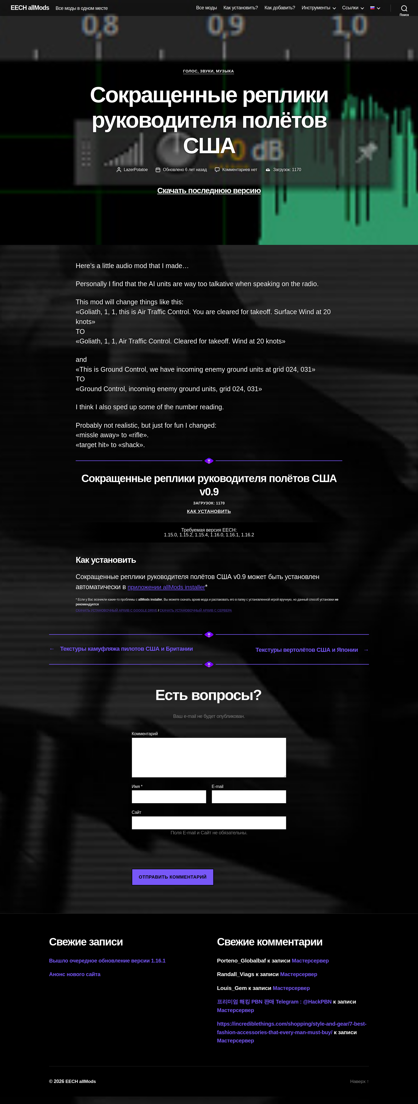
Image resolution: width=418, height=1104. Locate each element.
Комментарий (145, 741)
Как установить (209, 512)
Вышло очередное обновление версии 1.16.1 (110, 968)
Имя (137, 794)
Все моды (206, 7)
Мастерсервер (311, 968)
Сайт (136, 820)
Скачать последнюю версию (208, 191)
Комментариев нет (240, 170)
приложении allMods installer (170, 587)
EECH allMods (31, 8)
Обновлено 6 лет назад (184, 170)
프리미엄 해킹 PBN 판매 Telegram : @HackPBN (277, 1009)
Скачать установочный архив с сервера (196, 611)
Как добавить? (279, 7)
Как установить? (240, 7)
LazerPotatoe (135, 170)
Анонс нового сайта (76, 982)
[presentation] (172, 866)
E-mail (217, 794)
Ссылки (350, 7)
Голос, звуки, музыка (209, 71)
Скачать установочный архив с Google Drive (116, 611)
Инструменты (316, 7)
